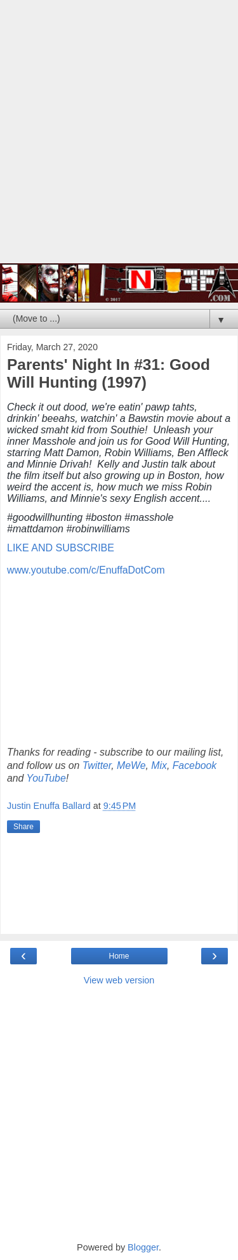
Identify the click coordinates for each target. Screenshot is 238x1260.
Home (119, 956)
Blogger (143, 1247)
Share (23, 826)
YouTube (46, 778)
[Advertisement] (119, 138)
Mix (159, 765)
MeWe (131, 765)
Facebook (195, 765)
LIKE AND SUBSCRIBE (60, 547)
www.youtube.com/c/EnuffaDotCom (86, 570)
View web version (119, 980)
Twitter (97, 765)
